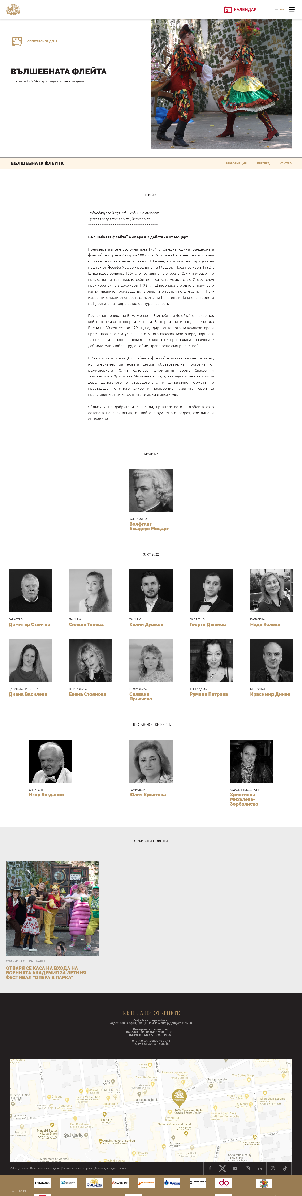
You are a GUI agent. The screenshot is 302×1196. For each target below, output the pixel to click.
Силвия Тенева (86, 624)
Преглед (263, 163)
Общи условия (19, 1168)
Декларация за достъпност (110, 1168)
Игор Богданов (46, 794)
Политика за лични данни (45, 1168)
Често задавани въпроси (77, 1168)
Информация (236, 163)
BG (276, 9)
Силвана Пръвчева (140, 696)
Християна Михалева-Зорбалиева (244, 799)
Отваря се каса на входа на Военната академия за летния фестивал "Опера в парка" (46, 972)
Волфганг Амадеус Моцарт (149, 526)
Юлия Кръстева (147, 794)
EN (282, 9)
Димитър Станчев (29, 624)
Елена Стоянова (87, 694)
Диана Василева (28, 694)
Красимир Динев (270, 694)
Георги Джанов (208, 624)
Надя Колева (265, 624)
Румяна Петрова (209, 694)
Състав (286, 163)
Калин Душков (146, 624)
